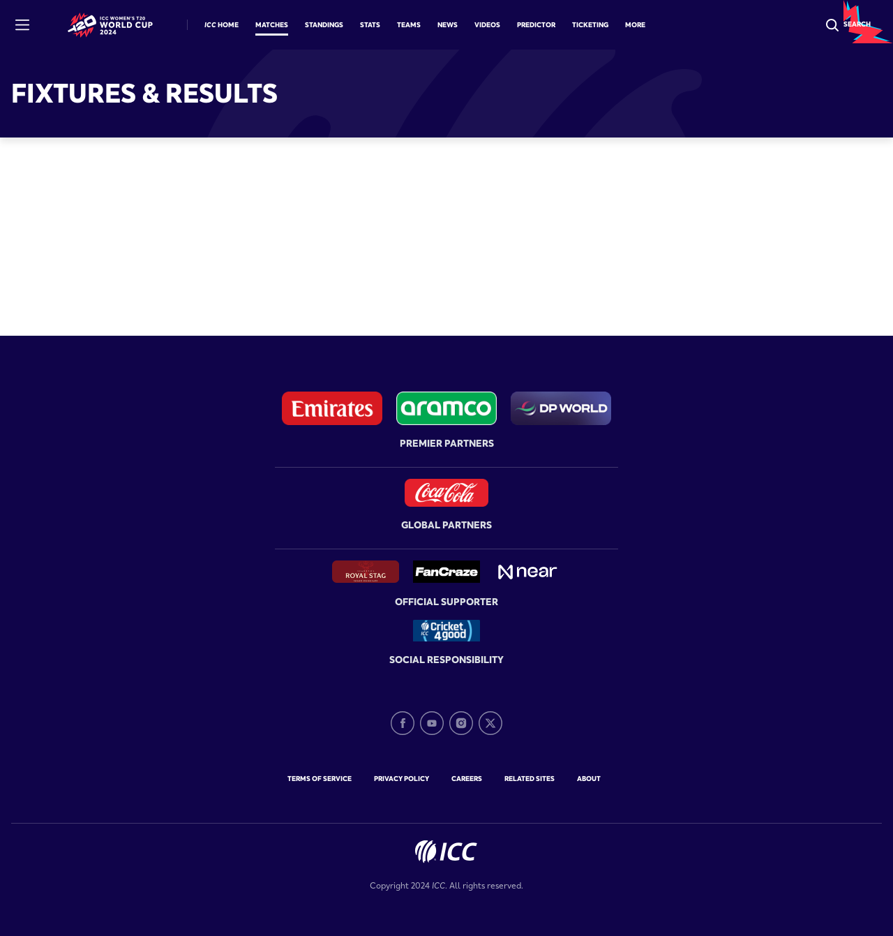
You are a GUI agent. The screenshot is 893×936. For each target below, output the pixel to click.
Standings (324, 24)
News (447, 24)
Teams (409, 24)
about (589, 778)
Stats (370, 24)
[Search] (847, 25)
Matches (271, 24)
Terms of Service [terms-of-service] (319, 778)
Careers (466, 778)
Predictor (536, 24)
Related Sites (529, 778)
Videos (487, 24)
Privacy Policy (401, 778)
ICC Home (221, 24)
